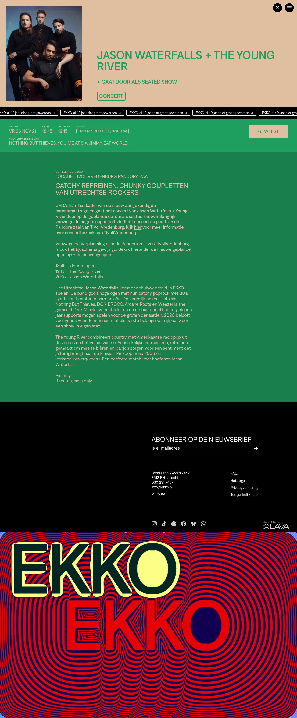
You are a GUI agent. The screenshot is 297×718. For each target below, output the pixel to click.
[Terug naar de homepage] (277, 7)
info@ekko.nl (162, 489)
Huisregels (239, 488)
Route (158, 496)
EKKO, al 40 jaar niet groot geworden (92, 113)
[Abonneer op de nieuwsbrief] (255, 448)
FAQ (234, 481)
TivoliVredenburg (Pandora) (102, 131)
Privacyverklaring (244, 495)
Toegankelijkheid (244, 502)
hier (137, 227)
